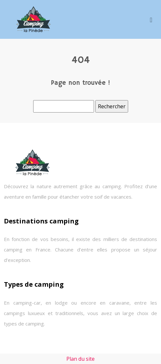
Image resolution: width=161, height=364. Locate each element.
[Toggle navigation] (151, 19)
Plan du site (80, 358)
